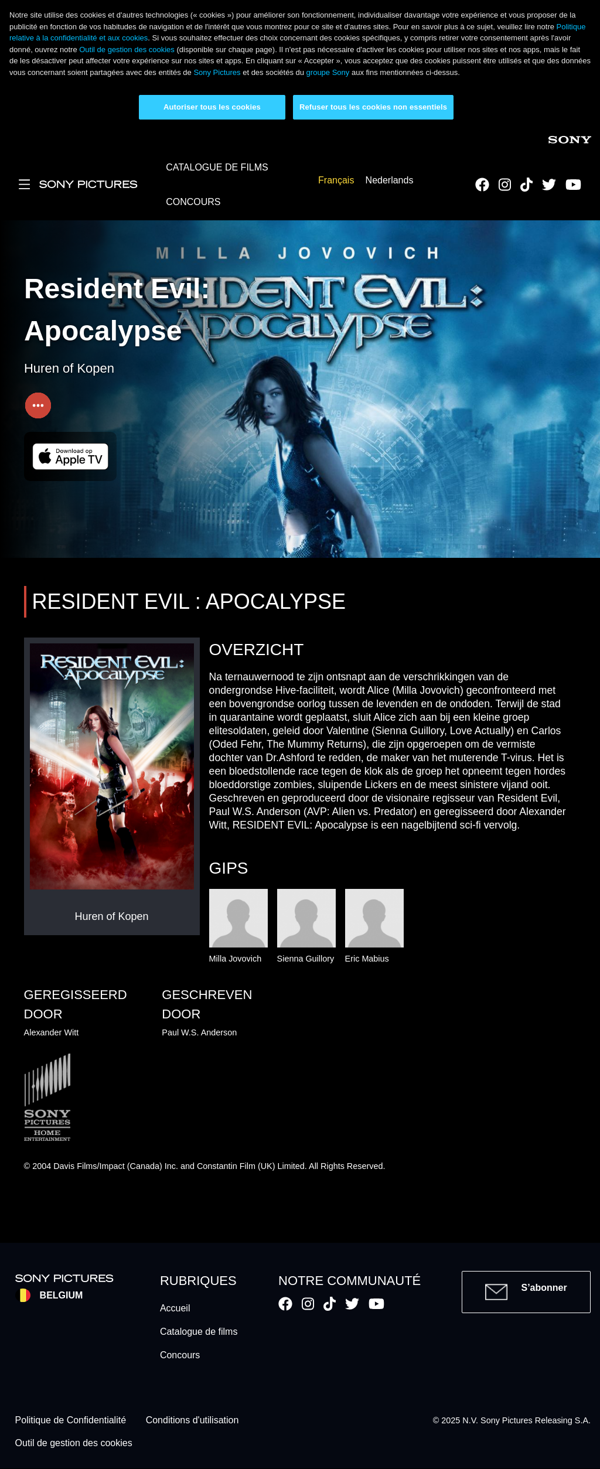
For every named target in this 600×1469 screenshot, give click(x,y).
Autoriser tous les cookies (212, 107)
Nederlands (390, 181)
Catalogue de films (199, 1332)
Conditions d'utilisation (192, 1421)
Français (336, 181)
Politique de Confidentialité (70, 1421)
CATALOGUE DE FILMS (217, 167)
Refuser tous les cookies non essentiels (373, 107)
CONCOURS (193, 202)
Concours (180, 1355)
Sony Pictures (216, 72)
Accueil (175, 1308)
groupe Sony (328, 72)
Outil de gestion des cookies (127, 49)
